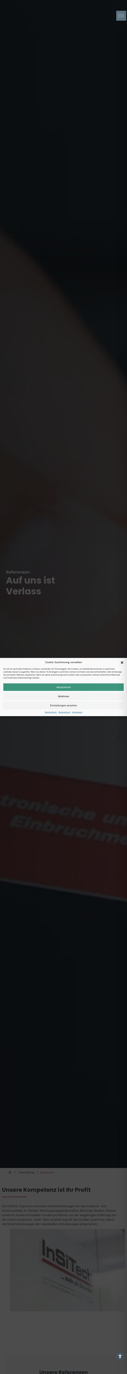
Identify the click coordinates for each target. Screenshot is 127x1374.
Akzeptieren (63, 687)
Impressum (77, 712)
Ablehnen (63, 696)
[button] (122, 662)
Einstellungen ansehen (63, 705)
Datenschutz (51, 712)
